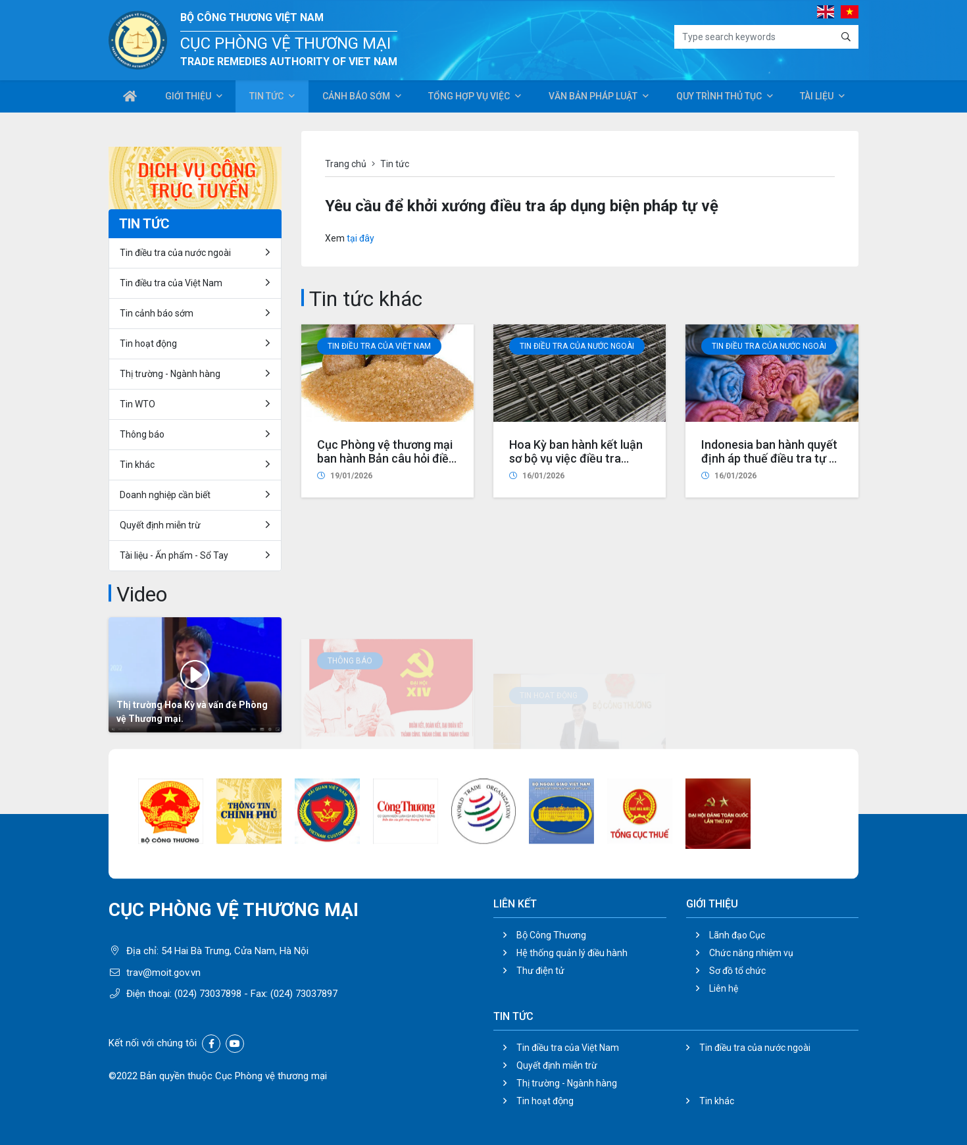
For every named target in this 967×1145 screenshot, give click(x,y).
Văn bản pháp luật (591, 97)
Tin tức (266, 97)
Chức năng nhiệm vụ (751, 953)
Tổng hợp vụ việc (468, 97)
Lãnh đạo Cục (737, 935)
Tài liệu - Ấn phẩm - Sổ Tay (174, 555)
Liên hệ (723, 988)
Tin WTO (137, 404)
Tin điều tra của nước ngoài (577, 353)
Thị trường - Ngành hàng (170, 374)
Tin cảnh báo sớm (156, 313)
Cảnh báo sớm (355, 97)
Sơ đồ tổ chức (737, 970)
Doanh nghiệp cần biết (165, 495)
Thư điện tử (540, 970)
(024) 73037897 (303, 994)
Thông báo (142, 434)
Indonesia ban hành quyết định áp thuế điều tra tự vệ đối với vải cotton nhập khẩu (771, 480)
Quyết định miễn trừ (160, 525)
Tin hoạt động (148, 343)
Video (141, 594)
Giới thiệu (187, 97)
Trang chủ (345, 164)
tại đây (360, 238)
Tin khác (137, 464)
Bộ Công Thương (551, 935)
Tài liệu (816, 97)
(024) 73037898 (207, 994)
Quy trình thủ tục (717, 97)
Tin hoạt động (545, 1101)
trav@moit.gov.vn (163, 973)
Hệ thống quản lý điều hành (572, 953)
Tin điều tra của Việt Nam (379, 348)
